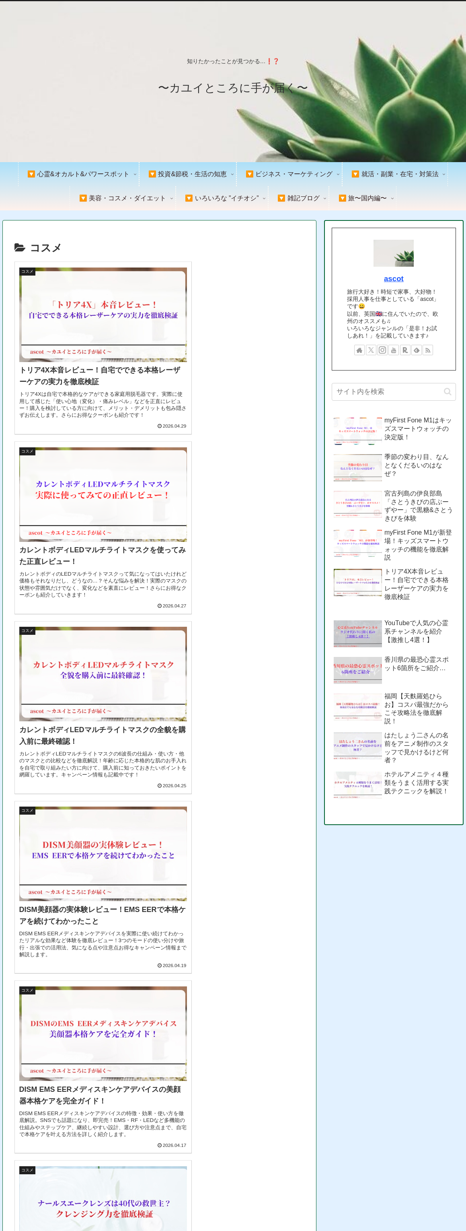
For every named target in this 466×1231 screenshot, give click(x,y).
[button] (448, 391)
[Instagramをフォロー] (382, 350)
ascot (394, 278)
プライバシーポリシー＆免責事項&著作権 (363, 1206)
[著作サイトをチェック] (359, 350)
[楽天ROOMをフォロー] (405, 350)
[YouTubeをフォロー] (393, 350)
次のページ (159, 1090)
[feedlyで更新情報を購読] (416, 350)
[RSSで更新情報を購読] (428, 350)
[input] (394, 392)
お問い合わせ (441, 1206)
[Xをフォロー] (371, 350)
